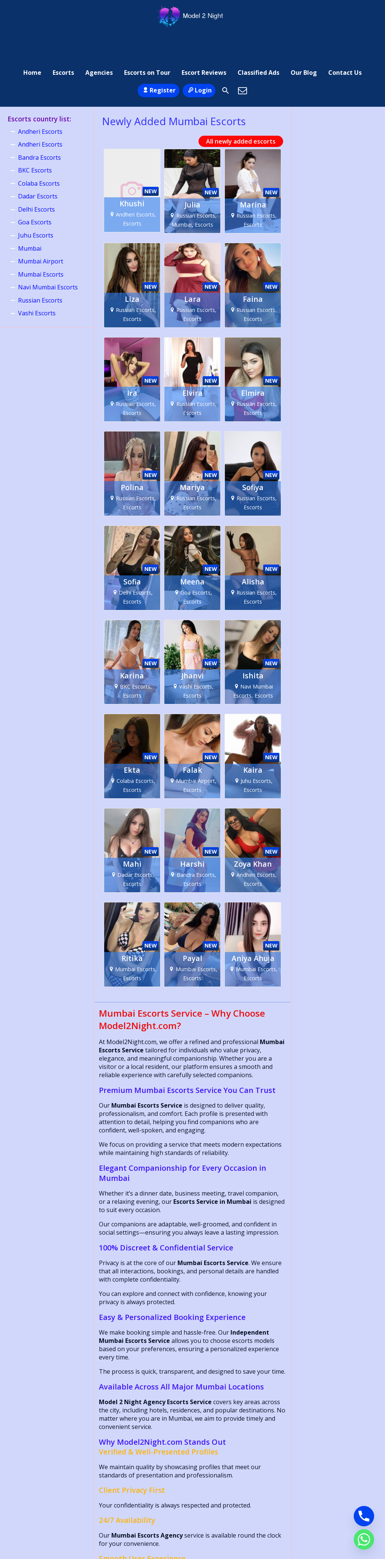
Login (199, 61)
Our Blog (304, 39)
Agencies (99, 39)
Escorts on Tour (147, 39)
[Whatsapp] (364, 1539)
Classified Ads (258, 39)
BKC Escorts (35, 141)
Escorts (63, 39)
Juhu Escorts (35, 206)
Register (158, 61)
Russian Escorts (40, 271)
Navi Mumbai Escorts (48, 258)
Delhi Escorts (36, 180)
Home (32, 39)
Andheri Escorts (40, 102)
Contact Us (345, 39)
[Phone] (364, 1516)
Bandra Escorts (39, 128)
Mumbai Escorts (41, 245)
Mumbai (29, 219)
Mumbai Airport (40, 232)
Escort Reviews (204, 39)
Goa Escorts (35, 193)
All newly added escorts (241, 112)
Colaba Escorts (39, 154)
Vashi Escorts (37, 284)
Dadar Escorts (38, 167)
